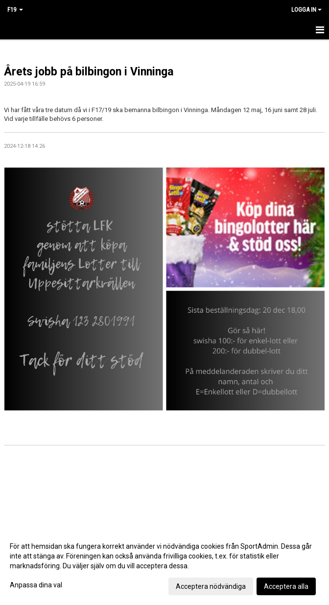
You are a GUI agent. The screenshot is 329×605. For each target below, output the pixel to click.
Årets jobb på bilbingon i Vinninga (88, 71)
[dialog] (164, 566)
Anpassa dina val (36, 585)
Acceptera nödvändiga (211, 586)
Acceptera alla (286, 586)
